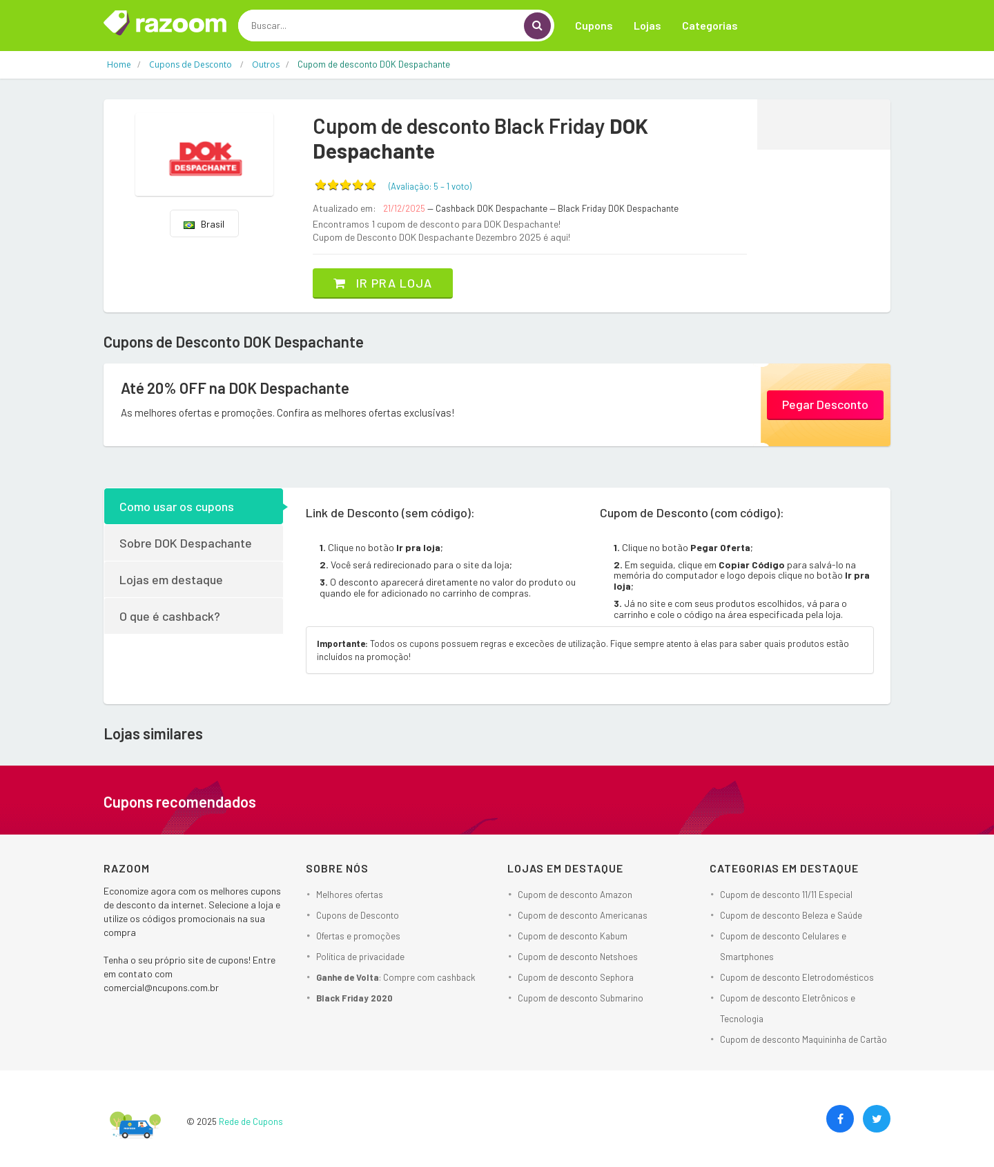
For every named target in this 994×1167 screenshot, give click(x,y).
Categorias (710, 25)
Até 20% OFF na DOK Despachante (235, 388)
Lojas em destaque (171, 579)
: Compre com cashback (396, 977)
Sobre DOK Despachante (185, 542)
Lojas (647, 25)
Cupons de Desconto (357, 915)
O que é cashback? (169, 616)
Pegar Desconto (825, 404)
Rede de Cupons (251, 1121)
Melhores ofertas (349, 894)
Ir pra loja (382, 282)
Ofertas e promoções (358, 935)
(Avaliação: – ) (430, 186)
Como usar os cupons (176, 506)
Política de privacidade (360, 956)
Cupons (594, 25)
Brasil (204, 224)
